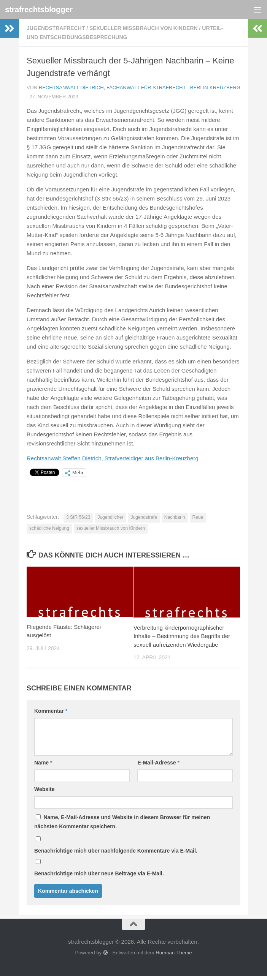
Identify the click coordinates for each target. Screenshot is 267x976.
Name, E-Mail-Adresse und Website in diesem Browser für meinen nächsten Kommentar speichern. (122, 821)
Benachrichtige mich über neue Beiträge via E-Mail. (99, 873)
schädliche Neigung (49, 528)
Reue (197, 517)
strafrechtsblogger (39, 9)
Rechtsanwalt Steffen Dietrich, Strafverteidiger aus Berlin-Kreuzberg (113, 458)
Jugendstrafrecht (56, 28)
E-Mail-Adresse (158, 763)
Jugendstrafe (143, 517)
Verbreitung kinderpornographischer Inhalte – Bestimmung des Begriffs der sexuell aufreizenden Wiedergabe (182, 636)
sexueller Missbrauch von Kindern (143, 28)
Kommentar (50, 711)
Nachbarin (174, 517)
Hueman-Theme (174, 952)
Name (43, 763)
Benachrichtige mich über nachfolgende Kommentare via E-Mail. (115, 851)
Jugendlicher (110, 517)
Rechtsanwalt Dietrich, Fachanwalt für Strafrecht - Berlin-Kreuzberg (139, 87)
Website (44, 789)
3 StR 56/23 (78, 517)
